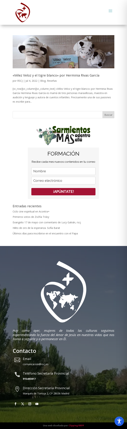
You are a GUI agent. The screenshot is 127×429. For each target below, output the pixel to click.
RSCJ (20, 80)
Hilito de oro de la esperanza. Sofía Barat (36, 228)
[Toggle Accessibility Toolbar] (119, 421)
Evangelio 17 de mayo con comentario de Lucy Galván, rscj (47, 222)
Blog (43, 80)
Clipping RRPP (76, 425)
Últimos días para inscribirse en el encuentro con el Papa (45, 233)
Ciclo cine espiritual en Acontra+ (31, 211)
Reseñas (52, 80)
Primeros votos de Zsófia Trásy (31, 217)
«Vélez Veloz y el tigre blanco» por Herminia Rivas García (56, 75)
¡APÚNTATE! (63, 191)
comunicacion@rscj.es (35, 364)
